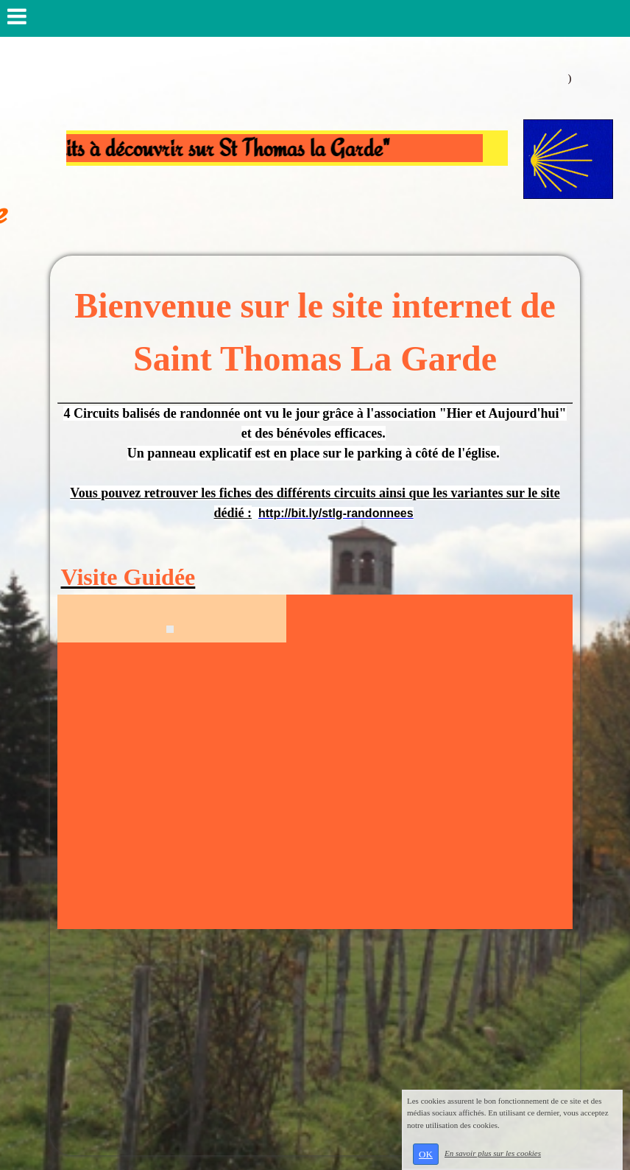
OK (426, 1154)
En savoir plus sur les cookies (493, 1153)
